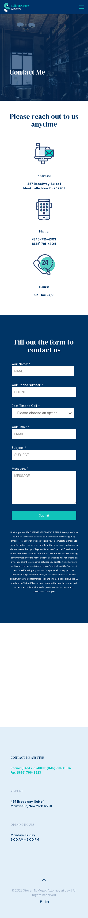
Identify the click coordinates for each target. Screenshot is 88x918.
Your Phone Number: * (44, 390)
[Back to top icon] (44, 880)
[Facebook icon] (40, 901)
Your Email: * (44, 432)
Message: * (44, 485)
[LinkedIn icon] (47, 901)
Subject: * (44, 453)
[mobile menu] (82, 7)
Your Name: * (43, 369)
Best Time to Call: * (43, 411)
